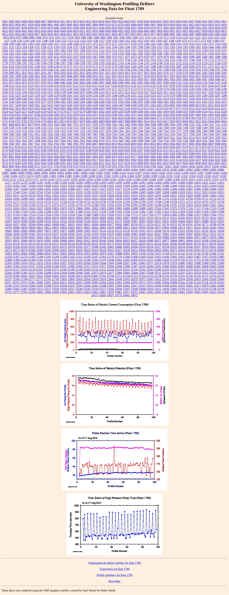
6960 (217, 121)
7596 (89, 137)
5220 (159, 92)
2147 (147, 63)
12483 (165, 189)
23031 (63, 282)
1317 (211, 43)
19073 (55, 230)
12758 (220, 201)
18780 (212, 224)
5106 (211, 82)
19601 (31, 237)
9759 (108, 166)
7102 (198, 124)
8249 (31, 153)
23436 (157, 285)
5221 (166, 92)
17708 (126, 214)
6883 (101, 121)
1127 (6, 40)
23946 (165, 292)
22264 (181, 269)
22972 (16, 282)
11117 (35, 179)
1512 (101, 50)
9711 (37, 166)
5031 (224, 76)
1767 (185, 60)
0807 (153, 31)
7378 (185, 131)
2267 (179, 66)
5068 (211, 79)
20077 (165, 240)
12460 (39, 189)
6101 (121, 108)
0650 (76, 31)
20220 (142, 243)
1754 (101, 60)
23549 (79, 288)
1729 (44, 60)
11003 (99, 172)
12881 (87, 208)
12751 (181, 201)
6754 (224, 118)
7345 (153, 131)
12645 (16, 198)
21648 (110, 259)
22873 (142, 279)
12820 (205, 205)
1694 (24, 60)
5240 (63, 95)
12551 (71, 192)
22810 (79, 279)
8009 (101, 143)
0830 (217, 31)
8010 (108, 143)
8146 (114, 147)
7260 (114, 131)
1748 (63, 60)
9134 (179, 160)
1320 (224, 43)
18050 (63, 218)
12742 (126, 201)
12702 (173, 198)
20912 (48, 253)
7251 (76, 131)
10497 (150, 169)
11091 (99, 176)
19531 (212, 234)
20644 (150, 250)
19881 (220, 237)
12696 (150, 198)
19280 (8, 234)
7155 (76, 127)
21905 (16, 266)
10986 (220, 169)
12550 (63, 192)
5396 (134, 101)
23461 (189, 285)
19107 (95, 230)
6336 (24, 114)
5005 (63, 76)
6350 (56, 114)
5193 (24, 92)
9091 (127, 160)
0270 (114, 24)
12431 (110, 185)
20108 (205, 240)
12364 (136, 179)
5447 (121, 105)
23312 (55, 285)
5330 (205, 98)
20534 (181, 247)
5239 (56, 95)
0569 (147, 27)
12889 (142, 208)
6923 (205, 121)
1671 (121, 56)
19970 (32, 240)
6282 (101, 111)
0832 (5, 34)
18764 (197, 224)
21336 (87, 256)
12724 (39, 201)
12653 (79, 198)
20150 (87, 243)
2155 (198, 63)
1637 (76, 56)
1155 (89, 40)
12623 (63, 195)
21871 (150, 263)
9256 (192, 160)
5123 (82, 85)
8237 (11, 153)
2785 (147, 69)
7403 (11, 134)
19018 (197, 227)
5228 (211, 92)
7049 (44, 124)
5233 (18, 95)
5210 (101, 92)
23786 (31, 292)
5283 (198, 95)
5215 (134, 92)
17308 (79, 211)
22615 (31, 276)
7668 (95, 140)
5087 (101, 82)
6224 (5, 111)
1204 (43, 43)
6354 (76, 114)
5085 (89, 82)
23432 (150, 285)
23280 (31, 285)
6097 (102, 108)
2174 (89, 66)
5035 (24, 79)
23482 (212, 285)
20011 (87, 240)
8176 (217, 147)
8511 (224, 156)
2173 (82, 66)
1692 (11, 60)
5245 (95, 95)
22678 (87, 276)
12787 (150, 205)
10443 (8, 169)
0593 (211, 27)
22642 (55, 276)
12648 (39, 198)
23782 (24, 292)
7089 (160, 124)
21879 (173, 263)
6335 (18, 114)
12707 (181, 198)
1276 (121, 43)
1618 (211, 53)
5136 (159, 85)
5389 (101, 101)
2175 (95, 66)
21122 (181, 253)
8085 (205, 143)
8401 (11, 156)
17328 (102, 211)
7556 (179, 134)
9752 (76, 166)
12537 (8, 192)
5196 (44, 92)
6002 (179, 105)
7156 (82, 127)
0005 (31, 21)
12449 (173, 185)
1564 (24, 53)
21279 (24, 256)
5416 (5, 105)
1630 (37, 56)
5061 (166, 79)
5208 (89, 92)
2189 (159, 66)
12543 (39, 192)
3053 (147, 72)
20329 (24, 247)
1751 (82, 60)
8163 (153, 147)
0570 (153, 27)
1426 (205, 47)
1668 (101, 56)
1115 (154, 37)
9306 (95, 163)
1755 (108, 60)
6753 (217, 118)
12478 (126, 189)
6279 (82, 111)
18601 (47, 224)
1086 (83, 37)
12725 (47, 201)
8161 (140, 147)
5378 (50, 101)
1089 (103, 37)
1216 (63, 43)
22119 (8, 269)
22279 (212, 269)
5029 (211, 76)
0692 (127, 31)
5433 (82, 105)
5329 (198, 98)
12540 (16, 192)
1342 (108, 47)
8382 (166, 153)
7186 (185, 127)
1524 (179, 50)
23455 (181, 285)
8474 (121, 156)
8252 (37, 153)
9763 (127, 166)
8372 (127, 153)
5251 (134, 95)
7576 (24, 137)
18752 (173, 224)
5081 (63, 82)
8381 (159, 153)
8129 (56, 147)
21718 (173, 259)
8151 (127, 147)
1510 (89, 50)
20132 (24, 243)
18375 (118, 221)
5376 (37, 101)
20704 (197, 250)
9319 (134, 163)
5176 (147, 89)
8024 (121, 143)
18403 (150, 221)
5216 (140, 92)
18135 (165, 218)
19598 (24, 237)
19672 (87, 237)
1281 (153, 43)
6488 (24, 118)
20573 (16, 250)
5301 (31, 98)
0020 (114, 21)
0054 (5, 24)
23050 (94, 282)
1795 (101, 63)
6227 (24, 111)
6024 (31, 108)
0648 (63, 31)
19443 (173, 234)
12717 (16, 201)
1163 (140, 40)
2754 (114, 69)
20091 (181, 240)
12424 (71, 185)
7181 (153, 127)
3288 (18, 76)
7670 (101, 140)
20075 (157, 240)
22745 (197, 276)
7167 (140, 127)
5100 (172, 82)
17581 (79, 214)
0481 (56, 27)
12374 (215, 179)
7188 (198, 127)
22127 (16, 269)
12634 (150, 195)
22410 (55, 272)
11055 (192, 172)
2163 (18, 66)
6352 (63, 114)
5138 (172, 85)
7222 (56, 131)
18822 (47, 227)
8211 (166, 150)
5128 (114, 85)
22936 (189, 279)
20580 (31, 250)
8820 (31, 160)
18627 (63, 224)
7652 (50, 140)
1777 (224, 60)
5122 (75, 85)
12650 (55, 198)
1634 (63, 56)
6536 (31, 118)
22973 (24, 282)
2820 (69, 72)
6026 (44, 108)
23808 (47, 292)
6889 (134, 121)
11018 (146, 172)
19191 (181, 230)
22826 (87, 279)
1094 (135, 37)
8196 (76, 150)
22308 (16, 272)
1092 (122, 37)
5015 (127, 76)
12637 (173, 195)
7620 (217, 137)
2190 (166, 66)
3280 (192, 72)
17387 (150, 211)
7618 (205, 137)
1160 (121, 40)
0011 (63, 21)
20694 (181, 250)
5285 (211, 95)
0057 (24, 24)
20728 (212, 250)
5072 (5, 82)
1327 (37, 47)
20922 (63, 253)
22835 (102, 279)
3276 (166, 72)
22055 (157, 266)
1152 (70, 40)
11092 (107, 176)
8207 (140, 150)
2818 (56, 72)
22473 (94, 272)
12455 (220, 185)
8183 (24, 150)
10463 (71, 169)
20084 (173, 240)
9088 (121, 160)
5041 (63, 79)
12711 (204, 198)
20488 (118, 247)
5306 (63, 98)
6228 (31, 111)
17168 (220, 208)
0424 (205, 24)
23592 (110, 288)
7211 (224, 127)
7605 (140, 137)
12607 (157, 192)
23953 (173, 292)
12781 (102, 205)
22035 (142, 266)
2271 (205, 66)
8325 (101, 153)
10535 (165, 169)
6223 (224, 108)
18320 (47, 221)
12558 (87, 192)
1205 (50, 43)
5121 (69, 85)
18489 (205, 221)
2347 (95, 69)
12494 (205, 189)
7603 (127, 137)
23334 (63, 285)
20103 (197, 240)
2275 (5, 69)
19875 (205, 237)
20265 (189, 243)
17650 (110, 214)
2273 (217, 66)
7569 (5, 137)
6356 (89, 114)
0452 (211, 24)
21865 (142, 263)
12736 (102, 201)
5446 (114, 105)
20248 (181, 243)
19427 (157, 234)
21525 (63, 259)
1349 (147, 47)
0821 (172, 31)
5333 (224, 98)
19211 (197, 230)
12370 (183, 179)
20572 (8, 250)
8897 (56, 160)
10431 (168, 166)
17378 (134, 211)
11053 (177, 172)
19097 (87, 230)
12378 (16, 182)
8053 (159, 143)
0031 (159, 21)
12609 (173, 192)
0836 (31, 34)
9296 (50, 163)
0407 (153, 24)
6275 (56, 111)
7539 (127, 134)
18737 (157, 224)
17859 (165, 214)
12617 (16, 195)
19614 (47, 237)
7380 (192, 131)
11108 (222, 176)
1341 (101, 47)
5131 (127, 85)
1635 (69, 56)
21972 (87, 266)
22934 (181, 279)
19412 (150, 234)
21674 (142, 259)
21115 (173, 253)
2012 (114, 63)
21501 (39, 259)
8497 (192, 156)
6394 (179, 114)
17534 (47, 214)
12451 (189, 185)
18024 (39, 218)
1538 (5, 53)
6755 (5, 121)
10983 (197, 169)
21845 (110, 263)
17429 (189, 211)
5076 (31, 82)
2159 (224, 63)
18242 (212, 218)
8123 (30, 147)
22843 (110, 279)
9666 (24, 166)
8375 (140, 153)
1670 (114, 56)
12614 (212, 192)
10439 (215, 166)
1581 (134, 53)
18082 (110, 218)
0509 (82, 27)
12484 (173, 189)
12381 (39, 182)
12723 (31, 201)
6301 (147, 111)
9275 (11, 163)
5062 (172, 79)
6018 (217, 105)
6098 (108, 108)
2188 (153, 66)
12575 (110, 192)
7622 (224, 137)
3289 (24, 76)
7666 (89, 140)
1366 (192, 47)
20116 (8, 243)
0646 (56, 31)
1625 (24, 56)
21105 (165, 253)
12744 (134, 201)
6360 (114, 114)
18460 (181, 221)
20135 (39, 243)
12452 (197, 185)
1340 (95, 47)
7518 (114, 134)
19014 (181, 227)
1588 (179, 53)
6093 (76, 108)
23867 (102, 292)
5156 (18, 89)
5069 (217, 79)
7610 (166, 137)
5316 (114, 98)
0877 (153, 34)
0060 (44, 24)
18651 (87, 224)
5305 (56, 98)
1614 (185, 53)
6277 (69, 111)
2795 (205, 69)
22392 (39, 272)
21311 (78, 256)
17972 (8, 218)
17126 (189, 208)
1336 (69, 47)
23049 (87, 282)
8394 (217, 153)
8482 (153, 156)
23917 (126, 292)
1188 (216, 40)
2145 (134, 63)
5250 (127, 95)
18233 (204, 218)
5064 (185, 79)
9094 (140, 160)
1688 (217, 56)
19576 (220, 234)
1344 (114, 47)
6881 (89, 121)
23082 (157, 282)
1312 (179, 43)
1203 (37, 43)
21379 (118, 256)
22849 (118, 279)
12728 (63, 201)
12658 (118, 198)
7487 (95, 134)
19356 (87, 234)
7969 (69, 143)
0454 (224, 24)
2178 (108, 66)
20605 (79, 250)
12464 (63, 189)
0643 (37, 31)
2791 (185, 69)
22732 (165, 276)
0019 (108, 21)
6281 (95, 111)
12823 (8, 208)
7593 (69, 137)
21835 (79, 263)
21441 (173, 256)
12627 (94, 195)
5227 (205, 92)
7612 (179, 137)
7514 (108, 134)
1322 (11, 47)
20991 (126, 253)
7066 (63, 124)
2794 (198, 69)
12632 (134, 195)
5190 (5, 92)
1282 (159, 43)
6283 (108, 111)
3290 (31, 76)
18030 (47, 218)
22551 (189, 272)
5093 (140, 82)
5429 (76, 105)
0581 (166, 27)
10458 (47, 169)
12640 (197, 195)
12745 (142, 201)
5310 (89, 98)
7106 (205, 124)
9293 (37, 163)
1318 (217, 43)
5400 (159, 101)
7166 (134, 127)
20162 (94, 243)
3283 (211, 72)
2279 (31, 69)
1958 (108, 63)
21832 (71, 263)
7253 (89, 131)
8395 (224, 153)
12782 (110, 205)
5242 (76, 95)
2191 (172, 66)
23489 (8, 288)
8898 (63, 160)
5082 (69, 82)
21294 (55, 256)
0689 (108, 31)
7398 (224, 131)
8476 (127, 156)
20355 (63, 247)
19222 (212, 230)
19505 (197, 234)
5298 (11, 98)
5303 (44, 98)
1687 (211, 56)
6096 (95, 108)
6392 (166, 114)
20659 (157, 250)
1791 (89, 63)
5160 (44, 89)
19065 (24, 230)
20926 (71, 253)
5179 (166, 89)
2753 (108, 69)
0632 (5, 31)
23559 (94, 288)
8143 (95, 147)
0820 (166, 31)
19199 (189, 230)
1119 (178, 37)
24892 (126, 295)
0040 (198, 21)
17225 (31, 211)
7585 (44, 137)
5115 (37, 85)
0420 (179, 24)
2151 (172, 63)
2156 (205, 63)
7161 (114, 127)
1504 (69, 50)
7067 (69, 124)
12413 (220, 182)
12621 (47, 195)
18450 (173, 221)
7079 (102, 124)
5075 (24, 82)
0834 (18, 34)
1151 (64, 40)
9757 (95, 166)
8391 (198, 153)
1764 (166, 60)
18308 (39, 221)
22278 (205, 269)
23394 (118, 285)
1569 (56, 53)
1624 (18, 56)
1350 (153, 47)
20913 (55, 253)
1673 (134, 56)
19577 (8, 237)
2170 (63, 66)
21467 (197, 256)
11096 (130, 176)
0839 (44, 34)
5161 (50, 89)
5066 (198, 79)
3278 (179, 72)
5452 (153, 105)
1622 (5, 56)
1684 (192, 56)
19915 (8, 240)
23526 (55, 288)
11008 (115, 172)
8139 (82, 147)
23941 (142, 292)
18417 (157, 221)
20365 (79, 247)
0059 (37, 24)
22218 (110, 269)
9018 (101, 160)
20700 (189, 250)
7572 (11, 137)
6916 (159, 121)
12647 (31, 198)
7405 (18, 134)
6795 (44, 121)
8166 (172, 147)
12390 (94, 182)
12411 (204, 182)
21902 (8, 266)
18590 (31, 224)
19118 (110, 230)
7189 (205, 127)
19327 (55, 234)
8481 (147, 156)
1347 (134, 47)
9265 (217, 160)
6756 (11, 121)
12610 (181, 192)
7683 (127, 140)
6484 (5, 118)
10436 (199, 166)
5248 (114, 95)
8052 (153, 143)
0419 (172, 24)
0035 (185, 21)
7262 (127, 131)
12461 (47, 189)
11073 (21, 176)
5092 (134, 82)
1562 (11, 53)
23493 (16, 288)
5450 (140, 105)
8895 (50, 160)
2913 (114, 72)
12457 (16, 189)
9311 (101, 163)
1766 (179, 60)
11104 (192, 176)
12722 (24, 201)
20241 (165, 243)
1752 (89, 60)
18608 (55, 224)
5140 (185, 85)
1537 (224, 50)
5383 (69, 101)
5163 (63, 89)
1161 (127, 40)
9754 (82, 166)
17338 (110, 211)
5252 (140, 95)
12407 (173, 182)
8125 (37, 147)
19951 (16, 240)
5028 (205, 76)
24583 (102, 295)
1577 (108, 53)
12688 (134, 198)
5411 (198, 101)
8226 (224, 150)
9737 (50, 166)
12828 (47, 208)
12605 (142, 192)
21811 (31, 263)
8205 (127, 150)
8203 (114, 150)
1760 (140, 60)
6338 (37, 114)
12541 (24, 192)
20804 (220, 250)
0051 (211, 21)
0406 (147, 24)
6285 (121, 111)
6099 (115, 108)
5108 (224, 82)
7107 (211, 124)
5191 (11, 92)
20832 (8, 253)
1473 (44, 50)
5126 (101, 85)
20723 (205, 250)
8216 (198, 150)
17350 (126, 211)
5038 (44, 79)
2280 (37, 69)
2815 (37, 72)
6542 (44, 118)
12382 (47, 182)
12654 (87, 198)
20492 (126, 247)
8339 (108, 153)
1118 (172, 37)
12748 (157, 201)
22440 (71, 272)
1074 (45, 37)
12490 (197, 189)
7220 (44, 131)
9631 (159, 163)
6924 (211, 121)
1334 (56, 47)
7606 (147, 137)
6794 (37, 121)
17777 (157, 214)
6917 (166, 121)
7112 (217, 124)
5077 (37, 82)
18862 (94, 227)
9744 (56, 166)
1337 (76, 47)
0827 (198, 31)
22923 (173, 279)
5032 (5, 79)
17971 (220, 214)
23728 (197, 288)
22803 (63, 279)
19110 (102, 230)
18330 (71, 221)
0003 (18, 21)
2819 (63, 72)
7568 (224, 134)
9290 (24, 163)
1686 (205, 56)
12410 (197, 182)
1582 (140, 53)
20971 (110, 253)
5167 (89, 89)
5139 (178, 85)
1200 (18, 43)
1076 (57, 37)
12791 (173, 205)
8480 (140, 156)
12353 (89, 179)
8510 (217, 156)
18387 (134, 221)
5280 (179, 95)
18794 (220, 224)
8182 (18, 150)
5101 (179, 82)
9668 (31, 166)
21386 (126, 256)
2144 (127, 63)
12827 (39, 208)
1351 (159, 47)
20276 (212, 243)
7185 (179, 127)
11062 (216, 172)
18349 (87, 221)
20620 (102, 250)
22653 (63, 276)
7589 (63, 137)
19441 (165, 234)
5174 (134, 89)
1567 (44, 53)
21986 (118, 266)
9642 (185, 163)
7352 (166, 131)
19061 (8, 230)
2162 (11, 66)
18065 (87, 218)
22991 (47, 282)
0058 (31, 24)
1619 (217, 53)
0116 (108, 24)
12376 (223, 179)
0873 (127, 34)
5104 (198, 82)
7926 (44, 143)
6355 (82, 114)
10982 (189, 169)
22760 (16, 279)
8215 (192, 150)
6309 (198, 111)
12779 (87, 205)
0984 (25, 37)
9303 (76, 163)
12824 (16, 208)
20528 (165, 247)
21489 (16, 259)
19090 (79, 230)
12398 (126, 182)
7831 (205, 140)
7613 (185, 137)
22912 (157, 279)
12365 (144, 179)
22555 (205, 272)
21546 (87, 259)
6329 (5, 114)
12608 (165, 192)
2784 (140, 69)
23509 (31, 288)
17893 (181, 214)
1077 (64, 37)
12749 (165, 201)
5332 (217, 98)
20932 (79, 253)
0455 (5, 27)
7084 (134, 124)
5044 (69, 79)
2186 (140, 66)
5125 (95, 85)
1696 (37, 60)
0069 (101, 24)
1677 (153, 56)
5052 (121, 79)
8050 (147, 143)
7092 (173, 124)
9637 (179, 163)
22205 (87, 269)
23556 (87, 288)
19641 (71, 237)
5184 (198, 89)
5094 (147, 82)
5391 (114, 101)
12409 (189, 182)
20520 (142, 247)
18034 (55, 218)
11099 (153, 176)
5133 (140, 85)
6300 (140, 111)
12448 (165, 185)
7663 (76, 140)
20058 (142, 240)
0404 (134, 24)
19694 (94, 237)
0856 (101, 34)
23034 (71, 282)
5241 (69, 95)
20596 (55, 250)
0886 (185, 34)
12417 (24, 185)
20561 (212, 247)
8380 (153, 153)
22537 (181, 272)
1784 (44, 63)
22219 (118, 269)
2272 (211, 66)
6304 (166, 111)
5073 (11, 82)
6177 (179, 108)
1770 (205, 60)
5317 (121, 98)
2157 (211, 63)
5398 (147, 101)
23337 (71, 285)
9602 (147, 163)
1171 (190, 40)
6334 (11, 114)
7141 (31, 127)
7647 (31, 140)
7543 (134, 134)
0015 (89, 21)
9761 (114, 166)
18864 (102, 227)
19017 (189, 227)
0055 (11, 24)
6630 (69, 118)
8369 (121, 153)
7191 (217, 127)
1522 (166, 50)
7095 (179, 124)
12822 (220, 205)
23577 (102, 288)
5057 (147, 79)
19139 (134, 230)
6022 (18, 108)
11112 (20, 179)
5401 (166, 101)
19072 (47, 230)
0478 (44, 27)
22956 (205, 279)
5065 (192, 79)
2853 (82, 72)
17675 (118, 214)
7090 (166, 124)
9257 (198, 160)
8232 (5, 153)
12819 (197, 205)
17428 (181, 211)
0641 (24, 31)
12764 (8, 205)
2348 (101, 69)
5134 (146, 85)
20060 (150, 240)
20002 (79, 240)
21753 (197, 259)
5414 (217, 101)
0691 (121, 31)
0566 (127, 27)
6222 (217, 108)
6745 (166, 118)
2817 (50, 72)
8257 (56, 153)
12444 (134, 185)
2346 (89, 69)
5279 (172, 95)
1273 (101, 43)
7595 (82, 137)
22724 (142, 276)
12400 (134, 182)
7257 (101, 131)
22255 (165, 269)
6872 (56, 121)
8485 (166, 156)
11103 (184, 176)
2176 (101, 66)
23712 (189, 288)
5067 (205, 79)
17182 (16, 211)
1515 (121, 50)
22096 (220, 266)
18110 (150, 218)
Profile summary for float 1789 (114, 575)
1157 (101, 40)
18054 (71, 218)
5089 (114, 82)
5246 (101, 95)
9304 (82, 163)
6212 (191, 108)
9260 (205, 160)
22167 (39, 269)
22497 (142, 272)
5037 (37, 79)
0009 (50, 21)
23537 (71, 288)
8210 (159, 150)
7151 (50, 127)
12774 (55, 205)
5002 (44, 76)
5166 (82, 89)
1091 (115, 37)
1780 (18, 63)
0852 (76, 34)
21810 (24, 263)
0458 (24, 27)
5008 (82, 76)
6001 (172, 105)
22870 (134, 279)
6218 (198, 108)
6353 (69, 114)
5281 (185, 95)
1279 (140, 43)
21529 (71, 259)
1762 (153, 60)
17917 (197, 214)
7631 (5, 140)
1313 (185, 43)
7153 (63, 127)
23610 (150, 288)
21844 (102, 263)
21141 (189, 253)
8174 (204, 147)
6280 (89, 111)
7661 (69, 140)
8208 (147, 150)
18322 (63, 221)
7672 (108, 140)
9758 (101, 166)
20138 (63, 243)
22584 (16, 276)
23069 (126, 282)
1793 (95, 63)
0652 (89, 31)
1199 (11, 43)
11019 (153, 172)
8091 (224, 143)
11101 (169, 176)
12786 (142, 205)
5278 (166, 95)
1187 (209, 40)
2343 (69, 69)
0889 (205, 34)
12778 (79, 205)
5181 (179, 89)
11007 (107, 172)
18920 (134, 227)
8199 (95, 150)
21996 (126, 266)
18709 (134, 224)
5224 (185, 92)
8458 (82, 156)
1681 (172, 56)
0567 (134, 27)
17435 (197, 211)
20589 (39, 250)
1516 (127, 50)
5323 (159, 98)
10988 (13, 172)
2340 (50, 69)
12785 (134, 205)
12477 (118, 189)
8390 (192, 153)
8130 (63, 147)
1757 (121, 60)
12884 (110, 208)
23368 (102, 285)
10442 (223, 166)
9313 (114, 163)
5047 (89, 79)
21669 (134, 259)
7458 (82, 134)
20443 (102, 247)
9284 (18, 163)
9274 (5, 163)
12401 (142, 182)
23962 (181, 292)
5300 (24, 98)
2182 (134, 66)
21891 (212, 263)
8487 (179, 156)
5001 (37, 76)
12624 (71, 195)
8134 (69, 147)
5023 (172, 76)
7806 (192, 140)
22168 (47, 269)
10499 (157, 169)
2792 (192, 69)
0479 (50, 27)
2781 (121, 69)
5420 (31, 105)
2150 (166, 63)
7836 (211, 140)
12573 (102, 192)
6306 (179, 111)
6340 (50, 114)
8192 (56, 150)
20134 (31, 243)
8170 (185, 147)
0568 (140, 27)
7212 (5, 131)
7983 (76, 143)
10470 (87, 169)
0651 (82, 31)
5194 (31, 92)
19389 (118, 234)
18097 (126, 218)
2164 (24, 66)
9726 (44, 166)
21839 (94, 263)
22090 (205, 266)
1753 (95, 60)
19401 (134, 234)
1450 (5, 50)
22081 (197, 266)
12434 (126, 185)
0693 (134, 31)
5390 (108, 101)
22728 (157, 276)
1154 (83, 40)
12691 (142, 198)
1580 (127, 53)
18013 (24, 218)
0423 (198, 24)
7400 (5, 134)
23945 (157, 292)
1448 (217, 47)
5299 (18, 98)
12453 (205, 185)
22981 (31, 282)
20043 (110, 240)
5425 (63, 105)
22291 (220, 269)
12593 (126, 192)
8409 (31, 156)
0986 (32, 37)
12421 (55, 185)
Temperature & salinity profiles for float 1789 (114, 562)
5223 (179, 92)
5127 (107, 85)
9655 (217, 163)
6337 (31, 114)
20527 (157, 247)
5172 (121, 89)
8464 (95, 156)
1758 (127, 60)
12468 (71, 189)
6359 (108, 114)
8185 (37, 150)
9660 (11, 166)
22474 (102, 272)
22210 (94, 269)
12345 (81, 179)
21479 (212, 256)
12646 (24, 198)
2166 (37, 66)
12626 (87, 195)
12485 (181, 189)
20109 (212, 240)
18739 (165, 224)
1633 (56, 56)
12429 (94, 185)
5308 (76, 98)
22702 (102, 276)
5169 (101, 89)
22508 (150, 272)
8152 (134, 147)
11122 (58, 179)
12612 (197, 192)
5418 (18, 105)
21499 (31, 259)
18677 (110, 224)
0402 (127, 24)
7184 (172, 127)
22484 (118, 272)
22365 (24, 272)
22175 (55, 269)
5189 (224, 89)
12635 (157, 195)
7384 (205, 131)
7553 (172, 134)
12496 (212, 189)
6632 (82, 118)
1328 (44, 47)
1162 (133, 40)
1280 (146, 43)
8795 (18, 160)
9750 (69, 166)
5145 (217, 85)
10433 (176, 166)
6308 (192, 111)
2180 (121, 66)
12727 (55, 201)
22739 (173, 276)
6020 (5, 108)
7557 (185, 134)
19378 (110, 234)
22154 (31, 269)
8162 (146, 147)
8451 (76, 156)
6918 (172, 121)
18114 (157, 218)
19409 (142, 234)
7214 (18, 131)
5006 (69, 76)
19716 (110, 237)
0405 (140, 24)
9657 (224, 163)
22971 (8, 282)
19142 (142, 230)
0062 (56, 24)
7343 (147, 131)
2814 (31, 72)
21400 (134, 256)
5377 (44, 101)
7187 (192, 127)
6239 (44, 111)
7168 (147, 127)
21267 (16, 256)
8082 (198, 143)
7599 (108, 137)
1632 (50, 56)
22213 (102, 269)
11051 (169, 172)
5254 (147, 95)
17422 (173, 211)
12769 (31, 205)
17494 (24, 214)
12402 (150, 182)
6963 (224, 121)
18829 (63, 227)
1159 (114, 40)
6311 (211, 111)
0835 (24, 34)
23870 (110, 292)
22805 (71, 279)
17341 (118, 211)
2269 (192, 66)
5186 (205, 89)
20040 (102, 240)
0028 (140, 21)
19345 (71, 234)
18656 (94, 224)
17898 (189, 214)
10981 (181, 169)
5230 (224, 92)
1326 (31, 47)
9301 (63, 163)
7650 (44, 140)
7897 (31, 143)
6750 (198, 118)
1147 (38, 40)
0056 (18, 24)
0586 (185, 27)
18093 (118, 218)
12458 (24, 189)
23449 (165, 285)
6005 (185, 105)
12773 (47, 205)
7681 (121, 140)
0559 (108, 27)
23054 (102, 282)
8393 (211, 153)
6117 (153, 108)
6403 (211, 114)
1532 (198, 50)
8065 (166, 143)
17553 (63, 214)
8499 (205, 156)
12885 (118, 208)
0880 (166, 34)
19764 (157, 237)
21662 (118, 259)
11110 (5, 179)
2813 (24, 72)
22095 (212, 266)
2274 (224, 66)
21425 (150, 256)
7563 (205, 134)
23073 (150, 282)
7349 (159, 131)
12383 (55, 182)
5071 (224, 79)
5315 (108, 98)
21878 (165, 263)
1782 (31, 63)
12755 (205, 201)
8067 (179, 143)
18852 (79, 227)
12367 (160, 179)
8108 (5, 147)
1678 (159, 56)
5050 (108, 79)
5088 (108, 82)
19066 (32, 230)
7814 (198, 140)
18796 (8, 227)
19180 (173, 230)
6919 (179, 121)
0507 (69, 27)
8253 (44, 153)
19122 (118, 230)
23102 (181, 282)
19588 (16, 237)
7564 (211, 134)
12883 (102, 208)
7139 (18, 127)
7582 (37, 137)
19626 (63, 237)
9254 (185, 160)
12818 (189, 205)
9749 (63, 166)
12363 (128, 179)
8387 (185, 153)
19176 (165, 230)
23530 (63, 288)
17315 (87, 211)
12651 (63, 198)
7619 (211, 137)
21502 (47, 259)
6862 (50, 121)
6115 (147, 108)
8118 (18, 147)
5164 (69, 89)
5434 (89, 105)
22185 (63, 269)
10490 (126, 169)
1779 (11, 63)
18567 (24, 224)
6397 (192, 114)
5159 (37, 89)
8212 (172, 150)
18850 (71, 227)
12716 (8, 201)
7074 (82, 124)
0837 (37, 34)
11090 (91, 176)
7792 (185, 140)
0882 (179, 34)
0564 (114, 27)
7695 (134, 140)
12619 (31, 195)
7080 (108, 124)
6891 (140, 121)
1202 (30, 43)
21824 (55, 263)
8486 (172, 156)
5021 (166, 76)
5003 (50, 76)
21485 (220, 256)
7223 (63, 131)
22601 (24, 276)
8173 (198, 147)
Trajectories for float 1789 (114, 568)
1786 (56, 63)
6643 (147, 118)
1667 (95, 56)
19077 (63, 230)
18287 (8, 221)
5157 (24, 89)
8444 (56, 156)
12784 (126, 205)
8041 (140, 143)
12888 (134, 208)
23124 (197, 282)
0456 (11, 27)
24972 (134, 295)
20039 (94, 240)
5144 (210, 85)
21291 (47, 256)
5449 (134, 105)
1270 (82, 43)
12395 (110, 182)
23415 (142, 285)
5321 (147, 98)
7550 (159, 134)
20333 (31, 247)
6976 (37, 124)
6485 (11, 118)
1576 (101, 53)
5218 (153, 92)
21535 (79, 259)
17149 (205, 208)
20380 (94, 247)
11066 (14, 176)
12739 (110, 201)
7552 (166, 134)
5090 (121, 82)
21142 (196, 253)
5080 (56, 82)
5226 (198, 92)
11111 (13, 179)
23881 (118, 292)
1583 (147, 53)
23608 (142, 288)
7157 (89, 127)
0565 (121, 27)
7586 (50, 137)
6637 (108, 118)
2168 (50, 66)
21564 (94, 259)
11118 (43, 179)
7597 (95, 137)
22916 (165, 279)
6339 (44, 114)
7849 (5, 143)
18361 (94, 221)
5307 (69, 98)
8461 (89, 156)
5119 (56, 85)
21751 (189, 259)
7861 (24, 143)
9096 (153, 160)
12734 (94, 201)
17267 (55, 211)
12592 (118, 192)
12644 (8, 198)
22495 (126, 272)
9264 (211, 160)
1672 (127, 56)
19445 (181, 234)
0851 (69, 34)
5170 (108, 89)
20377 (87, 247)
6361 (121, 114)
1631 (44, 56)
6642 (140, 118)
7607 (153, 137)
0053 (224, 21)
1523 (172, 50)
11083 (52, 176)
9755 (89, 166)
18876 (110, 227)
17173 (8, 211)
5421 (37, 105)
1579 (121, 53)
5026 (192, 76)
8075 (185, 143)
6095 (89, 108)
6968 (11, 124)
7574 (18, 137)
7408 (24, 134)
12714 (220, 198)
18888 (118, 227)
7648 (37, 140)
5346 (31, 101)
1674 (140, 56)
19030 (205, 227)
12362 (121, 179)
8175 (211, 147)
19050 (220, 227)
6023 (24, 108)
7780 (172, 140)
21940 (55, 266)
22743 (189, 276)
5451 (147, 105)
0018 (101, 21)
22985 (39, 282)
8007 (95, 143)
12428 (87, 185)
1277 (127, 43)
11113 (28, 179)
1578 (114, 53)
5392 (121, 101)
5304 (50, 98)
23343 (79, 285)
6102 (127, 108)
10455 (31, 169)
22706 (110, 276)
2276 (11, 69)
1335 (63, 47)
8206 (134, 150)
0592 (205, 27)
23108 (189, 282)
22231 (126, 269)
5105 (205, 82)
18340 (79, 221)
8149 (121, 147)
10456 (39, 169)
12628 (102, 195)
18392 (142, 221)
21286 (39, 256)
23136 (205, 282)
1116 (160, 37)
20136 (47, 243)
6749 (192, 118)
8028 (127, 143)
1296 (172, 43)
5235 (31, 95)
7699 (147, 140)
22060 (165, 266)
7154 (69, 127)
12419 (39, 185)
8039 (134, 143)
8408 (24, 156)
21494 (24, 259)
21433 (157, 256)
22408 (47, 272)
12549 (55, 192)
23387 (110, 285)
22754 (212, 276)
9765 (140, 166)
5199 (63, 92)
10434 (183, 166)
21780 (212, 259)
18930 (142, 227)
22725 (150, 276)
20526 (150, 247)
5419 (24, 105)
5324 (166, 98)
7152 (56, 127)
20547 (197, 247)
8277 (63, 153)
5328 (192, 98)
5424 (56, 105)
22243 (150, 269)
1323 (18, 47)
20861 (32, 253)
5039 (50, 79)
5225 (192, 92)
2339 (44, 69)
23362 (94, 285)
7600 (114, 137)
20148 (79, 243)
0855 (95, 34)
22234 (134, 269)
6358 (101, 114)
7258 (108, 131)
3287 (11, 76)
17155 (212, 208)
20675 (173, 250)
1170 (184, 40)
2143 (121, 63)
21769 (205, 259)
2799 (5, 72)
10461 (63, 169)
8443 (50, 156)
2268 (185, 66)
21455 (181, 256)
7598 (101, 137)
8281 (76, 153)
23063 (118, 282)
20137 (55, 243)
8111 (11, 147)
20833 (16, 253)
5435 (95, 105)
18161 (173, 218)
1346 (127, 47)
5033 (11, 79)
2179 (114, 66)
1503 (63, 50)
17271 (63, 211)
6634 (95, 118)
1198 (5, 43)
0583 (179, 27)
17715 (134, 214)
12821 (212, 205)
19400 (126, 234)
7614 (192, 137)
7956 (56, 143)
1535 (211, 50)
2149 (159, 63)
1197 (222, 40)
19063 (16, 230)
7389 (211, 131)
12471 (79, 189)
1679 (166, 56)
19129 (126, 230)
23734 (205, 288)
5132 (133, 85)
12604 (134, 192)
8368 (114, 153)
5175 (140, 89)
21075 (158, 253)
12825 (24, 208)
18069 (95, 218)
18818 (24, 227)
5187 (211, 89)
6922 (198, 121)
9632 (166, 163)
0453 (217, 24)
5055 (134, 79)
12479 (134, 189)
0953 (6, 37)
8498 (198, 156)
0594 (217, 27)
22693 (94, 276)
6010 (198, 105)
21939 (47, 266)
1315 (198, 43)
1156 (95, 40)
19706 (102, 237)
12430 (102, 185)
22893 (150, 279)
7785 (179, 140)
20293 (8, 247)
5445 (108, 105)
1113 (141, 37)
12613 (205, 192)
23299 (47, 285)
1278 (134, 43)
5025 (185, 76)
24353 (212, 292)
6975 (31, 124)
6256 (50, 111)
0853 (82, 34)
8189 (50, 150)
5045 (76, 79)
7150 (44, 127)
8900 (76, 160)
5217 (147, 92)
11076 (37, 176)
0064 (69, 24)
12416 (16, 185)
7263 (134, 131)
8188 (44, 150)
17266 (47, 211)
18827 (55, 227)
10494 (134, 169)
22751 (205, 276)
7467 (89, 134)
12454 (212, 185)
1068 (38, 37)
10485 (110, 169)
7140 (24, 127)
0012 (69, 21)
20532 (173, 247)
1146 (32, 40)
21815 (39, 263)
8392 (205, 153)
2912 (108, 72)
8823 (37, 160)
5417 (11, 105)
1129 (19, 40)
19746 (142, 237)
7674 (114, 140)
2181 (127, 66)
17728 (142, 214)
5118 (50, 85)
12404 (157, 182)
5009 (89, 76)
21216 (220, 253)
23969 (189, 292)
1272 (95, 43)
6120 (166, 108)
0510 (89, 27)
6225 (11, 111)
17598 (87, 214)
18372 (110, 221)
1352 (166, 47)
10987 (5, 172)
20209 (134, 243)
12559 (94, 192)
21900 (220, 263)
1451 (11, 50)
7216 (31, 131)
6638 (114, 118)
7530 (121, 134)
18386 (126, 221)
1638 (82, 56)
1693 (18, 60)
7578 (31, 137)
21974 (94, 266)
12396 (118, 182)
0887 (192, 34)
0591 (198, 27)
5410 (192, 101)
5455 (166, 105)
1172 (197, 40)
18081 (102, 218)
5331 (211, 98)
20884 (40, 253)
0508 (76, 27)
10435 (191, 166)
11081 (45, 176)
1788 (69, 63)
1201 (24, 43)
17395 (157, 211)
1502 (56, 50)
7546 (140, 134)
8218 (211, 150)
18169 (181, 218)
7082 (121, 124)
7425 (50, 134)
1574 (89, 53)
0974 (12, 37)
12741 (118, 201)
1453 (24, 50)
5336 (11, 101)
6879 (82, 121)
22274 (197, 269)
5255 (153, 95)
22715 (118, 276)
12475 (102, 189)
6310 (205, 111)
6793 (31, 121)
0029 (147, 21)
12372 (199, 179)
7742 (166, 140)
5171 (114, 89)
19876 (212, 237)
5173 (127, 89)
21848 (118, 263)
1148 (45, 40)
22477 (110, 272)
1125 (216, 37)
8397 (5, 156)
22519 (165, 272)
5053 (127, 79)
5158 (31, 89)
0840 (50, 34)
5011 (101, 76)
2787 (159, 69)
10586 (173, 169)
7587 (56, 137)
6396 (185, 114)
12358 (97, 179)
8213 (179, 150)
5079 (50, 82)
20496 (134, 247)
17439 (205, 211)
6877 (76, 121)
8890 (44, 160)
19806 (165, 237)
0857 (108, 34)
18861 (87, 227)
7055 (50, 124)
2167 (44, 66)
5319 (134, 98)
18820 (31, 227)
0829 (211, 31)
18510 (212, 221)
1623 (11, 56)
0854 (89, 34)
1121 (191, 37)
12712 (212, 198)
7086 (147, 124)
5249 (121, 95)
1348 (140, 47)
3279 (185, 72)
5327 (185, 98)
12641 (205, 195)
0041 (205, 21)
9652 (211, 163)
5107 (217, 82)
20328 (16, 247)
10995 (60, 172)
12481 (150, 189)
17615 (102, 214)
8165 (166, 147)
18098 (134, 218)
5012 (108, 76)
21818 (47, 263)
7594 (76, 137)
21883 (189, 263)
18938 (150, 227)
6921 (192, 121)
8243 (18, 153)
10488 (118, 169)
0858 (114, 34)
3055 (159, 72)
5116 (43, 85)
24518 (220, 292)
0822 (179, 31)
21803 (8, 263)
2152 (179, 63)
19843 (181, 237)
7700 (153, 140)
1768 (192, 60)
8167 (179, 147)
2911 (101, 72)
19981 (47, 240)
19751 (150, 237)
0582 (172, 27)
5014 (121, 76)
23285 (39, 285)
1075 (51, 37)
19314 (39, 234)
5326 (179, 98)
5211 (108, 92)
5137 (165, 85)
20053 (126, 240)
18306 (31, 221)
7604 (134, 137)
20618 (87, 250)
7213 (11, 131)
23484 (220, 285)
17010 (157, 208)
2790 (179, 69)
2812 (18, 72)
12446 (150, 185)
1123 (204, 37)
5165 (76, 89)
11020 (161, 172)
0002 (11, 21)
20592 (47, 250)
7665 (82, 140)
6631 (76, 118)
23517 (47, 288)
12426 (79, 185)
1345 (121, 47)
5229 (217, 92)
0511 (95, 27)
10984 (205, 169)
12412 (212, 182)
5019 (153, 76)
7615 (198, 137)
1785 (50, 63)
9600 (140, 163)
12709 (197, 198)
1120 (185, 37)
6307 (185, 111)
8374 (134, 153)
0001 (5, 21)
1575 (95, 53)
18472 (197, 221)
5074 (18, 82)
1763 (159, 60)
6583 (50, 118)
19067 (39, 230)
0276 (121, 24)
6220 (211, 108)
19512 (205, 234)
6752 (211, 118)
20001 (71, 240)
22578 (8, 276)
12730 (79, 201)
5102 (185, 82)
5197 (50, 92)
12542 (31, 192)
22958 (212, 279)
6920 (185, 121)
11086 (76, 176)
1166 (159, 40)
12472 (87, 189)
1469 (31, 50)
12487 (189, 189)
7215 (24, 131)
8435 (44, 156)
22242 (142, 269)
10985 (212, 169)
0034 (179, 21)
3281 (198, 72)
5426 (69, 105)
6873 (63, 121)
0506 (63, 27)
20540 (189, 247)
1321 (5, 47)
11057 (200, 172)
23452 (173, 285)
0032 (166, 21)
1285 (166, 43)
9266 (224, 160)
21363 (102, 256)
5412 (205, 101)
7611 (172, 137)
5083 (76, 82)
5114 (30, 85)
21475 (205, 256)
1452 (18, 50)
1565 (31, 53)
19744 (134, 237)
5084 (82, 82)
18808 (16, 227)
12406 (165, 182)
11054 (184, 172)
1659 (89, 56)
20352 (55, 247)
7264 (140, 131)
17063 (165, 208)
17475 (8, 214)
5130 (120, 85)
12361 (113, 179)
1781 (24, 63)
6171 (172, 108)
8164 (159, 147)
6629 (63, 118)
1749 (69, 60)
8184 (31, 150)
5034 (18, 79)
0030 (153, 21)
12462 (55, 189)
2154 (192, 63)
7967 (63, 143)
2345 (82, 69)
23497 (24, 288)
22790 (55, 279)
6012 (211, 105)
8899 (69, 160)
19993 (55, 240)
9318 (127, 163)
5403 (179, 101)
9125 (172, 160)
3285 (224, 72)
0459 (31, 27)
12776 (71, 205)
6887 (121, 121)
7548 (153, 134)
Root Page (114, 581)
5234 (24, 95)
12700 (157, 198)
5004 (56, 76)
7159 (101, 127)
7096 (185, 124)
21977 (102, 266)
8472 (114, 156)
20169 (102, 243)
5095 (153, 82)
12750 (173, 201)
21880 (181, 263)
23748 (212, 288)
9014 (89, 160)
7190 (211, 127)
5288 (224, 95)
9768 (153, 166)
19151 (150, 230)
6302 (153, 111)
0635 (11, 31)
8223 (217, 150)
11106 (207, 176)
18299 (24, 221)
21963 (79, 266)
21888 (197, 263)
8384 (179, 153)
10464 (79, 169)
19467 (189, 234)
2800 (11, 72)
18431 (165, 221)
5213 (121, 92)
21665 (126, 259)
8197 (82, 150)
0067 (89, 24)
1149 (51, 40)
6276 (63, 111)
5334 (5, 101)
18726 (150, 224)
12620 (39, 195)
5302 (37, 98)
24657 (110, 295)
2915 (127, 72)
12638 (181, 195)
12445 (142, 185)
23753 (8, 292)
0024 (121, 21)
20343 (47, 247)
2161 (5, 66)
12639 (189, 195)
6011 (204, 105)
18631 (71, 224)
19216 (204, 230)
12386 (79, 182)
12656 (102, 198)
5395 (127, 101)
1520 (153, 50)
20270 (197, 243)
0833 (11, 34)
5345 (24, 101)
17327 (94, 211)
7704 (159, 140)
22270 (189, 269)
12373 (207, 179)
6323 (217, 111)
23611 (157, 288)
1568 (50, 53)
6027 (50, 108)
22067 (181, 266)
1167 (165, 40)
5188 (217, 89)
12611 (189, 192)
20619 (94, 250)
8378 (147, 153)
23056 (110, 282)
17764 (150, 214)
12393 (102, 182)
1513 (108, 50)
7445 (69, 134)
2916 (134, 72)
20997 (134, 253)
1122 (197, 37)
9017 (95, 160)
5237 (44, 95)
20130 (16, 243)
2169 (56, 66)
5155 (11, 89)
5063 (179, 79)
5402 (172, 101)
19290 (16, 234)
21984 (110, 266)
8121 (24, 147)
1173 (203, 40)
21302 (71, 256)
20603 (71, 250)
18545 (220, 221)
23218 (24, 285)
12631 (126, 195)
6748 (185, 118)
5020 (159, 76)
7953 (50, 143)
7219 (37, 131)
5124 (88, 85)
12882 (94, 208)
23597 (126, 288)
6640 (127, 118)
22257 (173, 269)
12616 (8, 195)
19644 (79, 237)
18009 (16, 218)
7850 (11, 143)
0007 (44, 21)
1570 (63, 53)
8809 (24, 160)
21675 (150, 259)
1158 (108, 40)
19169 (157, 230)
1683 (185, 56)
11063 (223, 172)
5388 (95, 101)
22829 (94, 279)
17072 (173, 208)
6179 (185, 108)
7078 (95, 124)
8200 (101, 150)
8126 (43, 147)
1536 (217, 50)
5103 (192, 82)
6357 (95, 114)
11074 (29, 176)
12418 (31, 185)
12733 (87, 201)
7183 (166, 127)
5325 (172, 98)
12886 (126, 208)
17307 (71, 211)
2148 (153, 63)
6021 (11, 108)
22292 (8, 272)
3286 (5, 76)
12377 (8, 182)
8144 (101, 147)
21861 (134, 263)
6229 (37, 111)
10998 (83, 172)
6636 (101, 118)
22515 (157, 272)
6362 (127, 114)
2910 (95, 72)
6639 (121, 118)
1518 (140, 50)
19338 (63, 234)
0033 (172, 21)
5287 (217, 95)
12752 (189, 201)
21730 (181, 259)
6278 (76, 111)
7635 (11, 140)
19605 (39, 237)
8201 (108, 150)
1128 (13, 40)
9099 (159, 160)
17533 (39, 214)
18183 (189, 218)
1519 (147, 50)
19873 (197, 237)
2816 (44, 72)
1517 (134, 50)
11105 (199, 176)
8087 (211, 143)
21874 (157, 263)
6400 (198, 114)
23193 (16, 285)
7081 (115, 124)
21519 (55, 259)
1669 (108, 56)
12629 (110, 195)
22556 (212, 272)
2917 (140, 72)
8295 (89, 153)
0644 (44, 31)
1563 (18, 53)
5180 (172, 89)
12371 (191, 179)
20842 (24, 253)
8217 (205, 150)
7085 (140, 124)
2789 (172, 69)
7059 (57, 124)
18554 (8, 224)
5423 (50, 105)
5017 (140, 76)
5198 (56, 92)
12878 (63, 208)
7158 (95, 127)
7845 (224, 140)
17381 (142, 211)
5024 (179, 76)
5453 (159, 105)
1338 (82, 47)
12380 (31, 182)
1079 (77, 37)
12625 (79, 195)
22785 (47, 279)
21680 (157, 259)
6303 (159, 111)
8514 (5, 160)
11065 (6, 176)
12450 (181, 185)
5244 (89, 95)
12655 (94, 198)
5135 (152, 85)
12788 (157, 205)
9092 (134, 160)
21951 (63, 266)
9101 (166, 160)
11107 (215, 176)
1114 (147, 37)
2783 (134, 69)
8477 (134, 156)
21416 (142, 256)
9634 (172, 163)
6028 (57, 108)
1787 (63, 63)
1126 (223, 37)
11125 (66, 179)
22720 (126, 276)
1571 (69, 53)
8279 (69, 153)
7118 (224, 124)
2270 (198, 66)
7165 (127, 127)
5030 (217, 76)
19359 (94, 234)
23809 (55, 292)
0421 (185, 24)
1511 (95, 50)
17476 (16, 214)
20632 (134, 250)
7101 (192, 124)
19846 (189, 237)
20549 (205, 247)
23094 (165, 282)
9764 (134, 166)
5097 (159, 82)
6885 (114, 121)
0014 (82, 21)
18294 (16, 221)
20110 (220, 240)
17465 (212, 211)
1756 (114, 60)
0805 (147, 31)
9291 (31, 163)
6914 (147, 121)
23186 (8, 285)
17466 (220, 211)
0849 (63, 34)
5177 (153, 89)
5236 (37, 95)
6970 (18, 124)
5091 (127, 82)
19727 (126, 237)
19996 (63, 240)
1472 (37, 50)
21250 (8, 256)
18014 (32, 218)
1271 (88, 43)
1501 (50, 50)
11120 (50, 179)
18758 (181, 224)
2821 (76, 72)
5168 (95, 89)
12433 (118, 185)
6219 (204, 108)
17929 (205, 214)
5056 (140, 79)
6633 (89, 118)
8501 (211, 156)
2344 (76, 69)
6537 (37, 118)
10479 (102, 169)
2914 (121, 72)
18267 (220, 218)
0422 (192, 24)
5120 (62, 85)
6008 (192, 105)
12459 (31, 189)
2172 (76, 66)
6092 (69, 108)
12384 (63, 182)
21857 (126, 263)
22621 (39, 276)
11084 (60, 176)
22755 (220, 276)
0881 (172, 34)
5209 (95, 92)
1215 (56, 43)
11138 (73, 179)
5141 (191, 85)
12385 (71, 182)
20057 (134, 240)
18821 (39, 227)
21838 (87, 263)
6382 (147, 114)
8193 (63, 150)
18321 (55, 221)
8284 (82, 153)
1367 (198, 47)
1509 (82, 50)
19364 (102, 234)
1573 (82, 53)
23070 (134, 282)
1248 (69, 43)
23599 (134, 288)
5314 (101, 98)
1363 (172, 47)
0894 (217, 34)
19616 (55, 237)
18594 (39, 224)
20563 (220, 247)
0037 (192, 21)
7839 (217, 140)
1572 (76, 53)
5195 (37, 92)
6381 (140, 114)
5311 (95, 98)
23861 (94, 292)
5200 (69, 92)
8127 (50, 147)
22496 (134, 272)
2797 (217, 69)
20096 (189, 240)
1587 (172, 53)
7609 (159, 137)
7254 (95, 131)
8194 (69, 150)
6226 (18, 111)
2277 (18, 69)
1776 (217, 60)
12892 (150, 208)
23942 (150, 292)
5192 (18, 92)
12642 (212, 195)
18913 (126, 227)
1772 (211, 60)
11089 (83, 176)
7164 (121, 127)
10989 (21, 172)
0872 (121, 34)
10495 (142, 169)
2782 (127, 69)
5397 (140, 101)
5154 (5, 89)
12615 (220, 192)
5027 (198, 76)
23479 (205, 285)
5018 (147, 76)
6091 (63, 108)
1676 (147, 56)
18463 (189, 221)
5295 (5, 98)
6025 (37, 108)
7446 (76, 134)
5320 (140, 98)
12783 (118, 205)
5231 (5, 95)
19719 (118, 237)
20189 (126, 243)
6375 (134, 114)
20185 (118, 243)
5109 (5, 85)
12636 (165, 195)
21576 (102, 259)
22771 (31, 279)
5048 (95, 79)
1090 (109, 37)
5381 (63, 101)
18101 (142, 218)
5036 (31, 79)
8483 (159, 156)
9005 (82, 160)
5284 (205, 95)
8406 (18, 156)
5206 (76, 92)
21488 (8, 259)
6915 (153, 121)
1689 (224, 56)
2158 (217, 63)
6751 (205, 118)
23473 (197, 285)
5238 (50, 95)
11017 (138, 172)
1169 (178, 40)
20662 (165, 250)
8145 (108, 147)
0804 (140, 31)
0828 (205, 31)
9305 (89, 163)
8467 (101, 156)
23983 (197, 292)
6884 (108, 121)
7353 (172, 131)
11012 (122, 172)
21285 (31, 256)
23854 (87, 292)
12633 (142, 195)
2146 (140, 63)
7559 (198, 134)
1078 (70, 37)
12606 (150, 192)
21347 (94, 256)
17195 (24, 211)
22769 (24, 279)
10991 (36, 172)
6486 (18, 118)
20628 (126, 250)
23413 (134, 285)
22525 (173, 272)
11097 (138, 176)
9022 (108, 160)
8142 (88, 147)
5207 (82, 92)
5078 (44, 82)
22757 (8, 279)
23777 (16, 292)
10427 (160, 166)
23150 (212, 282)
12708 (189, 198)
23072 (142, 282)
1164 (146, 40)
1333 (50, 47)
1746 (50, 60)
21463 (189, 256)
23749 (220, 288)
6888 (127, 121)
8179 (5, 150)
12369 (176, 179)
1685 (198, 56)
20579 (24, 250)
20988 (118, 253)
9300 (56, 163)
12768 (24, 205)
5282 (192, 95)
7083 (127, 124)
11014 (130, 172)
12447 (157, 185)
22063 (173, 266)
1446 (211, 47)
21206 (212, 253)
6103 (134, 108)
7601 (121, 137)
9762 (121, 166)
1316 (204, 43)
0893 (211, 34)
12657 (110, 198)
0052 (217, 21)
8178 (224, 147)
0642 (31, 31)
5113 (24, 85)
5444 (101, 105)
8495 (185, 156)
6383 (153, 114)
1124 (210, 37)
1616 (198, 53)
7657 (56, 140)
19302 (31, 234)
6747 (179, 118)
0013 (76, 21)
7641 (18, 140)
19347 (79, 234)
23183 (220, 282)
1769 (198, 60)
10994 (52, 172)
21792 (220, 259)
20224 (150, 243)
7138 (11, 127)
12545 (47, 192)
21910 (24, 266)
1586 (166, 53)
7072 (76, 124)
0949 (224, 34)
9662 (18, 166)
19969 (24, 240)
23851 (71, 292)
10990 (28, 172)
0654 (95, 31)
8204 (121, 150)
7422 (44, 134)
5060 (159, 79)
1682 (179, 56)
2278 (24, 69)
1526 (192, 50)
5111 (12, 85)
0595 (224, 27)
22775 (39, 279)
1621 (224, 53)
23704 (181, 288)
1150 (57, 40)
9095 (147, 160)
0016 (95, 21)
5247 (108, 95)
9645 (192, 163)
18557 (16, 224)
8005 (89, 143)
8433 (37, 156)
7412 (31, 134)
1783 (37, 63)
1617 (205, 53)
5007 (76, 76)
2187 (147, 66)
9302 (69, 163)
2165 (31, 66)
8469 (108, 156)
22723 (134, 276)
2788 (166, 69)
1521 (159, 50)
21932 (39, 266)
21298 (63, 256)
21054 (150, 253)
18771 (205, 224)
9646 (198, 163)
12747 (150, 201)
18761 (189, 224)
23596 (118, 288)
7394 (217, 131)
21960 (71, 266)
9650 (205, 163)
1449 (224, 47)
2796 (211, 69)
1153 (76, 40)
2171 (69, 66)
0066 (82, 24)
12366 (152, 179)
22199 (79, 269)
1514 (114, 50)
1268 (76, 43)
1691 (5, 60)
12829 (55, 208)
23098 (173, 282)
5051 (114, 79)
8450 (69, 156)
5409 (185, 101)
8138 (76, 147)
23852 (79, 292)
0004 (24, 21)
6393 (172, 114)
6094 (82, 108)
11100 (161, 176)
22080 (189, 266)
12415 (8, 185)
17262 (39, 211)
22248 (157, 269)
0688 (101, 31)
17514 (31, 214)
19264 (220, 230)
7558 (192, 134)
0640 (18, 31)
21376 (110, 256)
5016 (134, 76)
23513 (39, 288)
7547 (147, 134)
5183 (192, 89)
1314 (191, 43)
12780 (94, 205)
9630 (153, 163)
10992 (44, 172)
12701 (165, 198)
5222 (172, 92)
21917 (31, 266)
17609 (94, 214)
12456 (8, 189)
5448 (127, 105)
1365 (185, 47)
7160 (108, 127)
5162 (56, 89)
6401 (205, 114)
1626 (31, 56)
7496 (101, 134)
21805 (16, 263)
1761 (147, 60)
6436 (217, 114)
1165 (152, 40)
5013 (114, 76)
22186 (71, 269)
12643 (220, 195)
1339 (89, 47)
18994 (165, 227)
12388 (87, 182)
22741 (181, 276)
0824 (192, 31)
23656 (165, 288)
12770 (39, 205)
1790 (82, 63)
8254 (50, 153)
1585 (159, 53)
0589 (192, 27)
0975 (19, 37)
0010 (56, 21)
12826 (31, 208)
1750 (76, 60)
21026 (142, 253)
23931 (134, 292)
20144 (71, 243)
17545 (55, 214)
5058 (153, 79)
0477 (37, 27)
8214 (185, 150)
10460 (55, 169)
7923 (37, 143)
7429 (63, 134)
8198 (89, 150)
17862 (173, 214)
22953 (197, 279)
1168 (171, 40)
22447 (87, 272)
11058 (208, 172)
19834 (173, 237)
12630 (118, 195)
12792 (181, 205)
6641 (134, 118)
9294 (44, 163)
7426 (56, 134)
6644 (153, 118)
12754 (197, 201)
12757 (212, 201)
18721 (142, 224)
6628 (56, 118)
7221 (50, 131)
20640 (142, 250)
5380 (56, 101)
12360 (105, 179)
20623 (110, 250)
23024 (55, 282)
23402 (126, 285)
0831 (224, 31)
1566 (37, 53)
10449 (24, 169)
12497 (220, 189)
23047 (79, 282)
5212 (114, 92)
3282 (205, 72)
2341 (56, 69)
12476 (110, 189)
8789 (11, 160)
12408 (181, 182)
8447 (63, 156)
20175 (110, 243)
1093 (128, 37)
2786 (153, 69)
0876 (147, 34)
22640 (47, 276)
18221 (197, 218)
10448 (16, 169)
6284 (114, 111)
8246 (24, 153)
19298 (24, 234)
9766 (147, 166)
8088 (217, 143)
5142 (198, 85)
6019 (224, 105)
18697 (126, 224)
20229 (157, 243)
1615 (192, 53)
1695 (31, 60)
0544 (101, 27)
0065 (76, 24)
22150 (24, 269)
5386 (89, 101)
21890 (205, 263)
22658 (71, 276)
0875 (140, 34)
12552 (79, 192)
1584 (153, 53)
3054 (153, 72)
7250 (69, 131)
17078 (181, 208)
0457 (18, 27)
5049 (101, 79)
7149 (37, 127)
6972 (24, 124)
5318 (127, 98)
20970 (103, 253)
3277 (172, 72)
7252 (82, 131)
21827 (63, 263)
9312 (108, 163)
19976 (39, 240)
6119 (159, 108)
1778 (5, 63)
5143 (204, 85)
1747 (56, 60)
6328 (224, 111)
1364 (179, 47)
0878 (159, 34)
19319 (47, 234)
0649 (69, 31)
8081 (192, 143)
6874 (69, 121)
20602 (63, 250)
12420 (47, 185)
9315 (121, 163)
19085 (71, 230)
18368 (102, 221)
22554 (197, 272)
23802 (39, 292)
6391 (159, 114)
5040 (56, 79)
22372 (31, 272)
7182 (159, 127)
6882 (95, 121)
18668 (102, 224)
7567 (217, 134)
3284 (217, 72)
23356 (87, 285)
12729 (71, 201)
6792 (24, 121)
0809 (159, 31)
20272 (205, 243)
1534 (205, 50)
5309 (82, 98)
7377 (179, 131)
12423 (63, 185)
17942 (212, 214)
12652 (71, 198)
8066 (172, 143)
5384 (76, 101)
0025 (127, 21)
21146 (204, 253)
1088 (96, 37)
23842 (63, 292)
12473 (94, 189)
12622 (55, 195)
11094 (122, 176)
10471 (94, 169)
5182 (185, 89)
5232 (11, 95)
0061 (50, 24)
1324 (24, 47)
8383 (172, 153)
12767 (16, 205)
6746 (172, 118)
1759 (134, 60)
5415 (224, 101)
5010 (95, 76)
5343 (18, 101)
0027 (134, 21)
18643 (79, 224)
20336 (39, 247)
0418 (166, 24)
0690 (114, 31)
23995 (205, 292)
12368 (168, 179)
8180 (11, 150)
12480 (142, 189)
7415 (37, 134)
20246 (173, 243)
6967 (5, 124)
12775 (63, 205)
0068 (95, 24)
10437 (207, 166)
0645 (50, 31)
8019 (114, 143)
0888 (198, 34)
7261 (121, 131)
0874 (134, 34)
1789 (76, 63)
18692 (118, 224)
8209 (153, 150)
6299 (134, 111)
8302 (95, 153)
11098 (146, 176)
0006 (37, 21)
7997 (82, 143)
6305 (172, 111)
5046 (82, 79)
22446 (79, 272)
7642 (24, 140)
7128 (5, 127)
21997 (134, 266)
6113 (140, 108)
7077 (89, 124)
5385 (82, 101)
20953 (87, 253)
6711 (159, 118)
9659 (5, 166)
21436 (165, 256)
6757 (18, 121)
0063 (63, 24)
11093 (114, 176)
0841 (56, 34)
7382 (198, 131)
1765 (172, 60)
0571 (159, 27)
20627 (118, 250)
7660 (63, 140)
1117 (166, 37)
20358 (71, 247)
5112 (18, 85)
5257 (159, 95)
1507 (76, 50)
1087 (90, 37)
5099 (166, 82)
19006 (173, 227)
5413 (211, 101)
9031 (114, 160)
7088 (153, 124)
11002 (91, 172)
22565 (220, 272)
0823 (185, 31)
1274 (108, 43)
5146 (223, 85)
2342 (63, 69)
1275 (114, 43)
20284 (220, 243)
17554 (71, 214)
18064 (79, 218)
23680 (173, 288)
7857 (18, 143)
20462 (110, 247)
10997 (76, 172)
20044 (118, 240)
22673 (79, 276)
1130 (26, 40)
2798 (224, 69)
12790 (165, 205)
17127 (197, 208)
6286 (127, 111)
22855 (126, 279)
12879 (71, 208)
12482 (157, 189)
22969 (220, 279)
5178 (159, 89)
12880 (79, 208)
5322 (153, 98)
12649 (47, 198)
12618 (24, 195)
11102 (176, 176)
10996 (68, 172)
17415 (165, 211)
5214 (127, 92)
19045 (212, 227)
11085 (68, 176)
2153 (185, 63)
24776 (118, 295)
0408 (159, 24)
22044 (150, 266)
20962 (95, 253)
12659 (126, 198)
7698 (140, 140)
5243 (82, 95)
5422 (44, 105)
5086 (95, 82)
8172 (191, 147)
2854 (89, 72)
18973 (157, 227)
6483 (224, 114)
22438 (63, 272)
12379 (24, 182)
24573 (94, 295)
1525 (185, 50)
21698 (165, 259)
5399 (153, 101)
